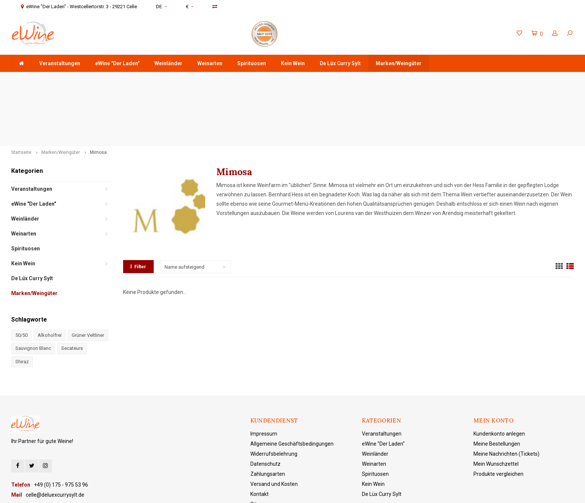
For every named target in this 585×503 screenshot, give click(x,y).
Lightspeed (188, 492)
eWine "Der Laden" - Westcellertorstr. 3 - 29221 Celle (509, 79)
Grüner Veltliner (88, 276)
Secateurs (72, 289)
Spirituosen (251, 63)
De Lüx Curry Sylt (340, 63)
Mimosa (98, 94)
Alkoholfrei (50, 276)
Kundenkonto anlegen (499, 375)
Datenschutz (265, 405)
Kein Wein (293, 63)
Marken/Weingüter (399, 63)
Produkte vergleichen (498, 415)
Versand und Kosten (274, 425)
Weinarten (209, 63)
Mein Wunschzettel (496, 405)
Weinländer (168, 63)
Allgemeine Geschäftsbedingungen (292, 385)
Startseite (21, 94)
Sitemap (260, 446)
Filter (138, 208)
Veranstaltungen (59, 63)
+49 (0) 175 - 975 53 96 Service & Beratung (360, 79)
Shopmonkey (240, 492)
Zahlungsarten (267, 415)
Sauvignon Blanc (33, 289)
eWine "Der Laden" (117, 63)
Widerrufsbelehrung (273, 395)
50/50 (21, 276)
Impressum (263, 375)
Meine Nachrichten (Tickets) (506, 395)
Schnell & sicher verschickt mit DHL (230, 79)
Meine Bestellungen (496, 385)
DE (161, 6)
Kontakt (259, 436)
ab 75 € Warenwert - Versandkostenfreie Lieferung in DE (79, 79)
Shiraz (22, 303)
